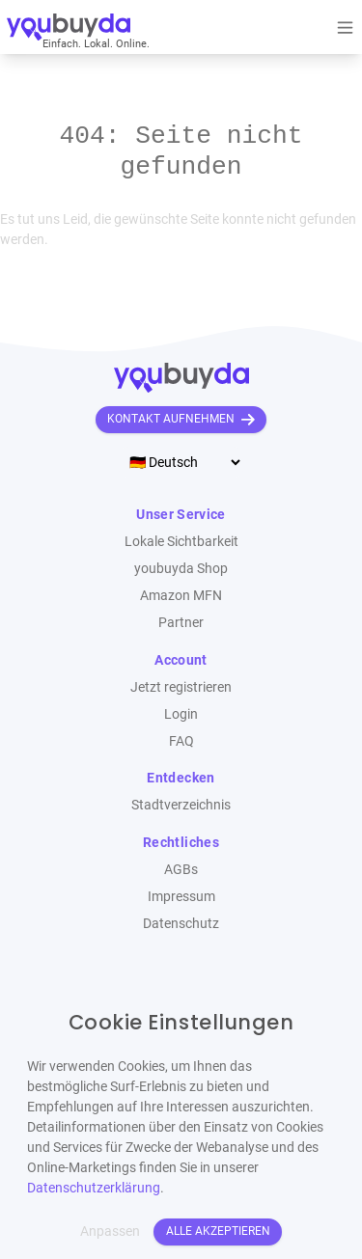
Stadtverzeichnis (181, 804)
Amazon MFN (181, 595)
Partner (181, 622)
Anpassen (110, 1231)
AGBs (181, 869)
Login (181, 714)
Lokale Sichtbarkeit (181, 541)
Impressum (181, 896)
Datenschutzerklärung (93, 1187)
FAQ (181, 741)
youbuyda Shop (181, 568)
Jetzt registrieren (181, 687)
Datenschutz (181, 923)
